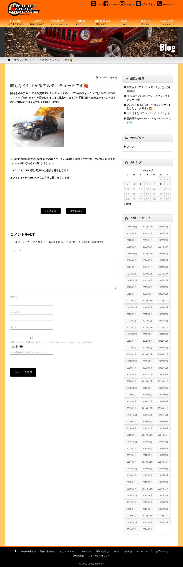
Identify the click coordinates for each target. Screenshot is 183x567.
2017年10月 (131, 442)
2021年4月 (131, 348)
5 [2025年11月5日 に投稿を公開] (141, 183)
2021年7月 (131, 341)
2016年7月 (131, 475)
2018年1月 (131, 435)
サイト (13, 327)
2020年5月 (163, 368)
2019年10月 (131, 388)
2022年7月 (131, 314)
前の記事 (50, 211)
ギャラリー (86, 551)
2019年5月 (163, 395)
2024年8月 (131, 260)
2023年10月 (131, 280)
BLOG (124, 22)
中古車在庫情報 (28, 551)
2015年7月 (131, 502)
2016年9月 (147, 469)
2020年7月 (131, 368)
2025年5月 (131, 240)
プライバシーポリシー (99, 556)
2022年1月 (131, 327)
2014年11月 (163, 516)
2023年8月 (163, 280)
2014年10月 (131, 522)
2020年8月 (163, 361)
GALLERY (81, 22)
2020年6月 (147, 368)
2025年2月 (131, 247)
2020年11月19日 (108, 77)
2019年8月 (163, 388)
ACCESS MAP (167, 22)
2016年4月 (131, 482)
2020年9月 (147, 361)
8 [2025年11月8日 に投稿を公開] (161, 183)
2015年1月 (131, 516)
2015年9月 (147, 495)
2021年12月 (147, 327)
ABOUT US (146, 22)
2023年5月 (163, 287)
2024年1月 (147, 274)
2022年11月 (163, 300)
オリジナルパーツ (67, 551)
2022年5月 (163, 314)
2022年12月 (147, 300)
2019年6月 (147, 395)
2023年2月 (163, 294)
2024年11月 (131, 254)
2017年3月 (147, 455)
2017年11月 (163, 435)
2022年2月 (163, 321)
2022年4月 (131, 321)
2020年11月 (163, 354)
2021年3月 (147, 348)
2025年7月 (147, 233)
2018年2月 (163, 428)
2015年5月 (163, 502)
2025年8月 (131, 233)
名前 (13, 296)
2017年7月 (131, 448)
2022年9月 (147, 307)
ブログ (17, 60)
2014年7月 (131, 529)
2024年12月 (163, 247)
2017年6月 (147, 448)
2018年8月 (163, 415)
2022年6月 (147, 314)
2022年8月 (163, 307)
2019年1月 (131, 408)
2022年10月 (131, 307)
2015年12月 (147, 489)
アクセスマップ (144, 551)
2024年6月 (163, 260)
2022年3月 (147, 321)
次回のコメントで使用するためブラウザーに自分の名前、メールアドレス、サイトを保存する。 (52, 342)
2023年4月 (131, 294)
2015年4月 (131, 509)
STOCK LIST (16, 22)
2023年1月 (131, 300)
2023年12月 (163, 274)
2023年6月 (147, 287)
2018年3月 (147, 428)
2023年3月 (147, 294)
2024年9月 (163, 254)
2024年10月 (147, 254)
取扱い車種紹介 (47, 551)
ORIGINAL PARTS (59, 22)
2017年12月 (147, 435)
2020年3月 (147, 374)
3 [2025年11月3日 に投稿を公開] (127, 183)
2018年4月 (131, 428)
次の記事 (76, 211)
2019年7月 (131, 395)
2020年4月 (131, 374)
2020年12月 (147, 354)
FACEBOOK (32, 177)
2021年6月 (147, 341)
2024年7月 (147, 260)
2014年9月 (147, 522)
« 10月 (127, 203)
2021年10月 (131, 334)
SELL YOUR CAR (102, 22)
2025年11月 (131, 227)
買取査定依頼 (102, 551)
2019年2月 (163, 401)
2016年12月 (147, 462)
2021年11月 (163, 327)
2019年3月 (147, 401)
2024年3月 (163, 267)
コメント (15, 250)
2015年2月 (163, 509)
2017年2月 (163, 455)
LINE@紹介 (78, 556)
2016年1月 (131, 489)
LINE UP (37, 22)
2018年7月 (131, 421)
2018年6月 (147, 421)
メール (14, 312)
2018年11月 (163, 408)
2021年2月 (163, 348)
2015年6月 (147, 502)
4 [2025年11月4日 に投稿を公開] (134, 183)
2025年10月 (147, 227)
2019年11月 (163, 381)
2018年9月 (147, 415)
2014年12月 (147, 516)
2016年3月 (147, 482)
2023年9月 (147, 280)
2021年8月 (163, 334)
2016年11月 (163, 462)
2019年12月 (147, 381)
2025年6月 (163, 233)
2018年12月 (147, 408)
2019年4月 (131, 401)
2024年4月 (147, 267)
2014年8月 (163, 522)
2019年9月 (147, 388)
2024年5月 (131, 267)
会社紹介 (128, 551)
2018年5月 (163, 421)
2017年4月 (131, 455)
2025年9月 (163, 227)
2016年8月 (163, 469)
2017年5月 (163, 448)
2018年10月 (131, 415)
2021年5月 (163, 341)
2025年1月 (147, 247)
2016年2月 (163, 482)
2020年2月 (163, 374)
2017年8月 (163, 442)
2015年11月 (163, 489)
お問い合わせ (162, 551)
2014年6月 (147, 529)
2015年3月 (147, 509)
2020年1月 (131, 381)
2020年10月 (131, 361)
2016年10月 (131, 469)
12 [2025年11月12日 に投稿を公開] (140, 189)
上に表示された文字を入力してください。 (29, 352)
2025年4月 (147, 240)
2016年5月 (163, 475)
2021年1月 (131, 354)
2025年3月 (163, 240)
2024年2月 (131, 274)
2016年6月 (147, 475)
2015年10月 (131, 495)
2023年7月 (131, 287)
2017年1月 (131, 462)
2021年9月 (147, 334)
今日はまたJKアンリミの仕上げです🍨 (148, 113)
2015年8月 (163, 495)
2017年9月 (147, 442)
